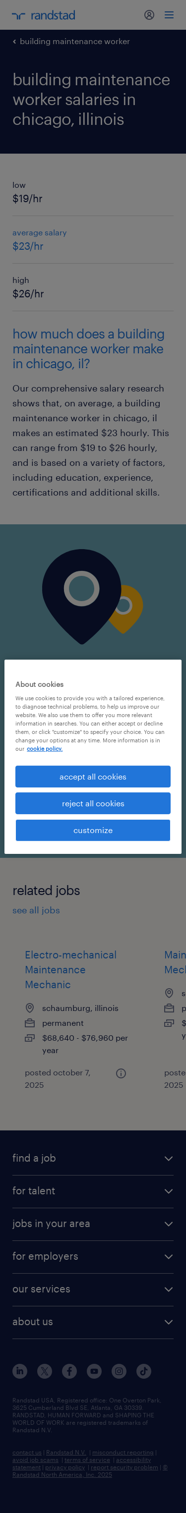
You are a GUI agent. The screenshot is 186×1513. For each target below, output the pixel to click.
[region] (92, 756)
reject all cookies (93, 803)
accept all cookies (93, 776)
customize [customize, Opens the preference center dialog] (93, 830)
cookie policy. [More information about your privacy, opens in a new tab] (44, 748)
